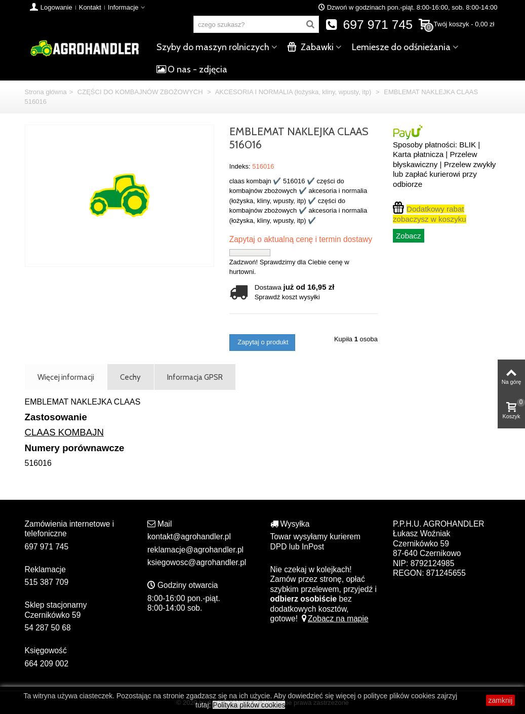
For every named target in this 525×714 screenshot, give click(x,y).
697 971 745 (369, 24)
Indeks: (240, 166)
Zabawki (311, 47)
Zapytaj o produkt (262, 342)
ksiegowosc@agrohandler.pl (196, 562)
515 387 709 (47, 582)
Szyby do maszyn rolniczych (212, 47)
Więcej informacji (65, 377)
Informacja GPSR (195, 377)
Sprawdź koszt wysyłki (287, 297)
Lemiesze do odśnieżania (401, 47)
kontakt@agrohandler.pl (189, 536)
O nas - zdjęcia (191, 69)
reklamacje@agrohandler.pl (195, 549)
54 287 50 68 (48, 627)
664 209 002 (47, 663)
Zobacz (408, 235)
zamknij (500, 700)
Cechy (130, 377)
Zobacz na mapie (334, 618)
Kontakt (90, 7)
